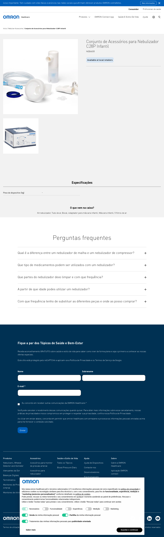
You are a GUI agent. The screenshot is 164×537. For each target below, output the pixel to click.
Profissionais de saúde (152, 9)
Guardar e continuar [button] (129, 533)
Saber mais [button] (31, 533)
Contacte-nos (90, 468)
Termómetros (9, 480)
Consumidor (134, 9)
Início (5, 28)
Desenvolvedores (91, 472)
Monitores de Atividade (13, 493)
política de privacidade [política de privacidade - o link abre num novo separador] (130, 492)
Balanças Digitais (11, 475)
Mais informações (148, 3)
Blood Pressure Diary (67, 468)
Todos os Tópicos (64, 463)
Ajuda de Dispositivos (93, 463)
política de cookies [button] (82, 497)
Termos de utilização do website (16, 527)
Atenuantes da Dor (11, 471)
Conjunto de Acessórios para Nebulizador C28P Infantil (45, 28)
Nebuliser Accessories (16, 28)
